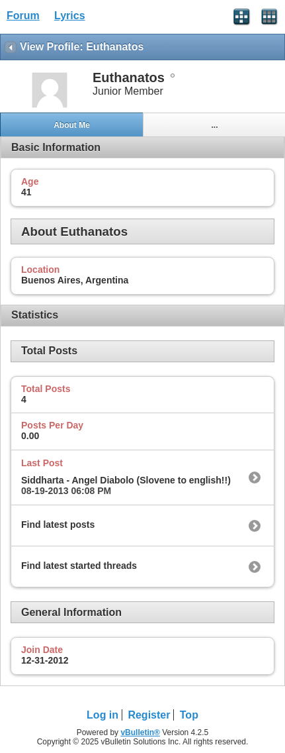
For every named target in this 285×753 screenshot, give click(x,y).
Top (189, 715)
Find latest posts (58, 524)
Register (149, 715)
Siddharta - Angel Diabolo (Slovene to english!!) (126, 480)
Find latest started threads (79, 565)
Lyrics (69, 15)
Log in (102, 715)
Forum (23, 15)
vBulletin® (140, 732)
